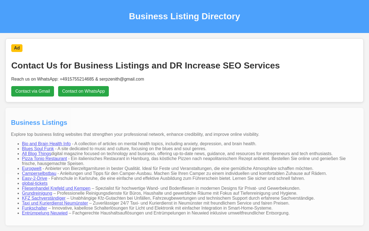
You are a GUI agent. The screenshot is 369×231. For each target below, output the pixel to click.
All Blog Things (36, 153)
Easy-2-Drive (34, 178)
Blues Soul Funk (38, 148)
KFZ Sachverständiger (44, 198)
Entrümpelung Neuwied (44, 213)
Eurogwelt (31, 168)
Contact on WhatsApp (83, 91)
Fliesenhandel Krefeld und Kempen (56, 188)
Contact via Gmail (32, 91)
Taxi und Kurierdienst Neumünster (55, 203)
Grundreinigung (37, 193)
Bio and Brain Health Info (46, 143)
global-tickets (34, 183)
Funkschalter (34, 208)
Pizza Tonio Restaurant (44, 158)
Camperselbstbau (39, 173)
